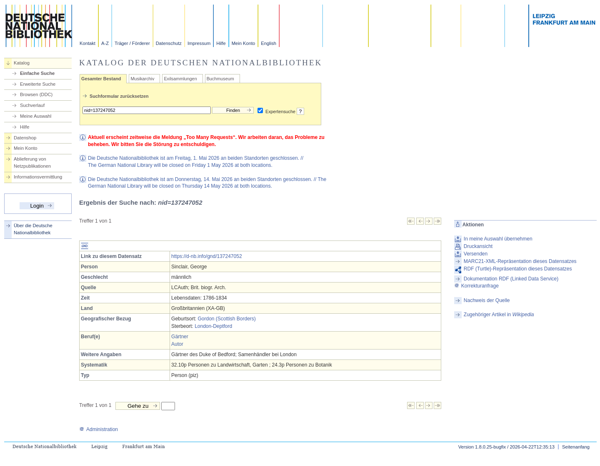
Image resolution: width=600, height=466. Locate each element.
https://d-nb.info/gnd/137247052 (206, 256)
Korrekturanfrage (476, 286)
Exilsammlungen (180, 78)
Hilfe (220, 43)
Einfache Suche (37, 73)
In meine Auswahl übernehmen (498, 239)
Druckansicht (478, 246)
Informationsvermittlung (38, 176)
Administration (98, 429)
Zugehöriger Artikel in (499, 314)
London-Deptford (213, 326)
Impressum (199, 43)
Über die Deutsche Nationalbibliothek (33, 229)
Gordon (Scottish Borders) (226, 319)
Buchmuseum (220, 78)
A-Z (105, 43)
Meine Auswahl (35, 116)
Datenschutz (169, 43)
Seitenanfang (576, 446)
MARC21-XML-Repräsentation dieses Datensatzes (520, 261)
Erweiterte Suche (37, 84)
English (268, 43)
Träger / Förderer (132, 43)
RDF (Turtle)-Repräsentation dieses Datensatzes (518, 269)
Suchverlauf (32, 105)
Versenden (476, 254)
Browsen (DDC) (36, 94)
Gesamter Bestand (101, 78)
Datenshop (25, 137)
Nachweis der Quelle (487, 300)
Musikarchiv (142, 78)
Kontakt (87, 43)
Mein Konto (243, 43)
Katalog (22, 62)
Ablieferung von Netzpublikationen (32, 162)
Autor (177, 344)
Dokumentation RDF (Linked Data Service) (511, 279)
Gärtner (179, 337)
